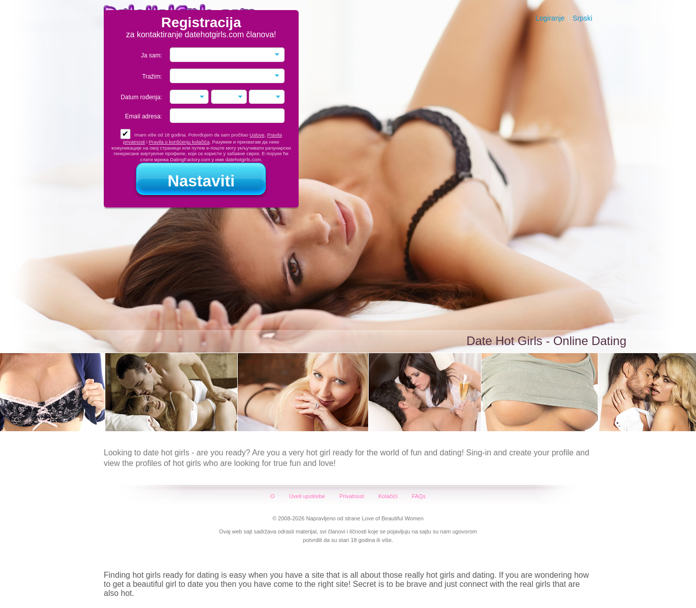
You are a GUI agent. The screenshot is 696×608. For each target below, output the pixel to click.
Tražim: (152, 76)
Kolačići (387, 496)
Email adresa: (143, 116)
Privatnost (351, 496)
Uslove (257, 135)
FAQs (419, 496)
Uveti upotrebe (307, 496)
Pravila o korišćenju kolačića (179, 142)
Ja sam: (151, 55)
